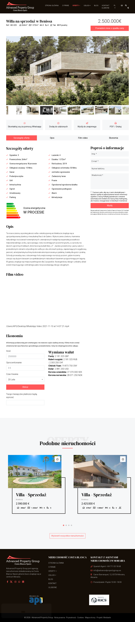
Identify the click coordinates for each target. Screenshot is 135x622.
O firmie (65, 5)
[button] (25, 379)
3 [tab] (68, 525)
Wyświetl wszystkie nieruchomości (67, 536)
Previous (9, 70)
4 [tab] (71, 525)
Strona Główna (52, 5)
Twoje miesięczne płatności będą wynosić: (21, 396)
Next (125, 70)
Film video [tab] (83, 138)
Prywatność (71, 617)
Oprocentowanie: (14, 362)
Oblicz (25, 387)
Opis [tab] (52, 138)
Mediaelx (107, 617)
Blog (96, 5)
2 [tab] (66, 525)
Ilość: (8, 351)
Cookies (80, 617)
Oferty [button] (76, 5)
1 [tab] (63, 525)
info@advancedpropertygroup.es (106, 570)
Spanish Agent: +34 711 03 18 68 (106, 566)
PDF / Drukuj (115, 125)
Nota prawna (59, 617)
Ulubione (105, 8)
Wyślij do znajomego (87, 125)
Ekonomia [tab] (113, 138)
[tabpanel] (34, 484)
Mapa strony (90, 617)
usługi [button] (87, 5)
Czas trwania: (12, 374)
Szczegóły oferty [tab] (22, 138)
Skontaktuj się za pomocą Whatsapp (24, 125)
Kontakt (105, 5)
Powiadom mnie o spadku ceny (109, 28)
